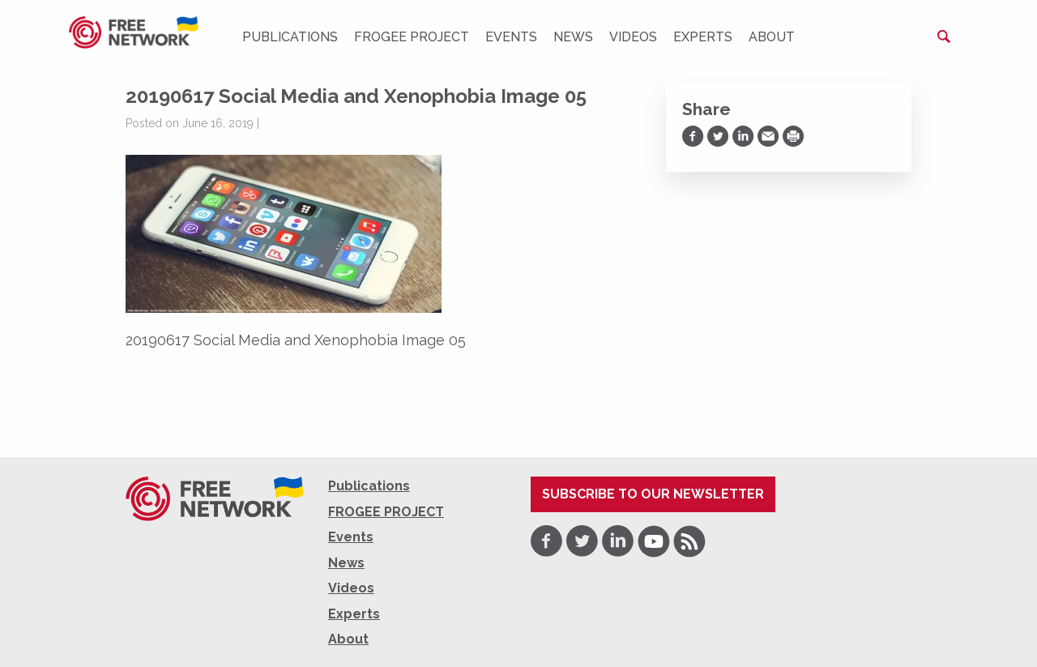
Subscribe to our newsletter (653, 494)
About (772, 37)
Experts (702, 37)
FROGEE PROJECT (411, 37)
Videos (633, 37)
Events (511, 37)
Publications (290, 37)
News (573, 37)
